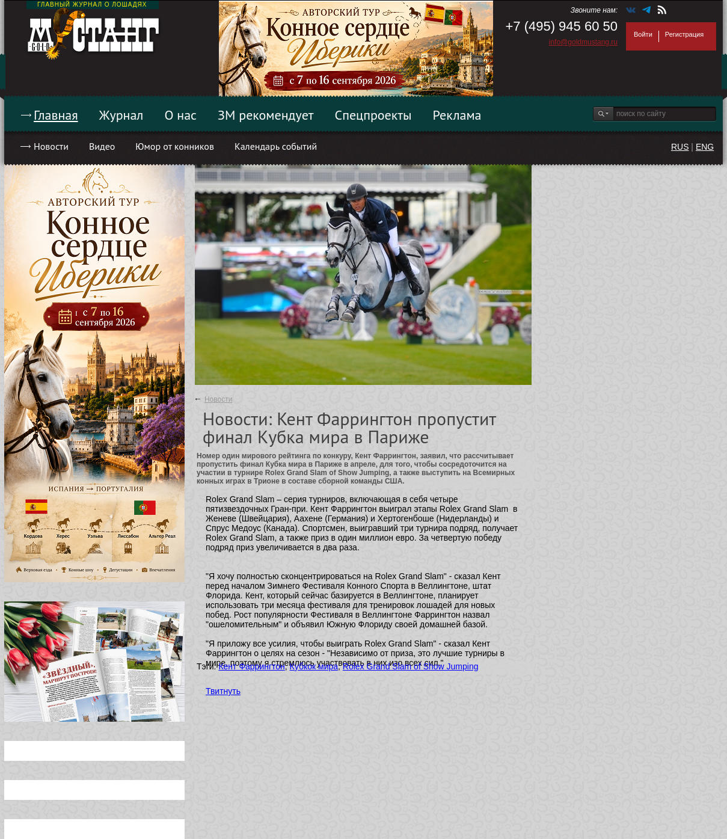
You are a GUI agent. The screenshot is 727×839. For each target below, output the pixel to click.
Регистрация (684, 34)
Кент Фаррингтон (251, 666)
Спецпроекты (373, 114)
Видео (102, 146)
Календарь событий (276, 146)
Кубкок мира (314, 666)
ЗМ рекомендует (266, 114)
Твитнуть (223, 691)
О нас (180, 114)
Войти (643, 34)
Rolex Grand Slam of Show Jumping (411, 666)
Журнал (121, 114)
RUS (680, 147)
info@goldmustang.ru (583, 42)
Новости (51, 146)
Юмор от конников (174, 146)
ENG (705, 147)
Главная (56, 114)
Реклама (457, 114)
